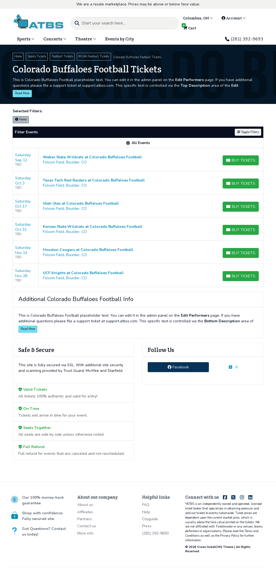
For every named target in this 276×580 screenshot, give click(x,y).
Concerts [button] (55, 39)
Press (146, 526)
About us (85, 504)
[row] (138, 159)
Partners (84, 519)
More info (85, 533)
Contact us (86, 526)
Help (146, 512)
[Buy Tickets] (241, 160)
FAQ (145, 504)
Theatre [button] (85, 39)
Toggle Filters (248, 132)
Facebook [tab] (178, 367)
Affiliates (85, 512)
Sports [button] (26, 39)
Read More (22, 93)
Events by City (119, 39)
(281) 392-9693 (244, 39)
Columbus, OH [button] (198, 18)
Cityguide (150, 519)
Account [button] (234, 18)
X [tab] (233, 367)
